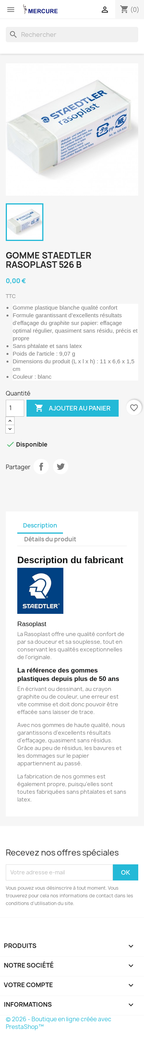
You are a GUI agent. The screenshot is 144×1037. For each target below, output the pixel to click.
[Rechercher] (72, 34)
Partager (41, 466)
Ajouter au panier (73, 408)
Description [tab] (40, 525)
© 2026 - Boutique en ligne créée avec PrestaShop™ (58, 1023)
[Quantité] (15, 408)
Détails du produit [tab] (50, 539)
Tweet (60, 466)
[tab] (89, 536)
